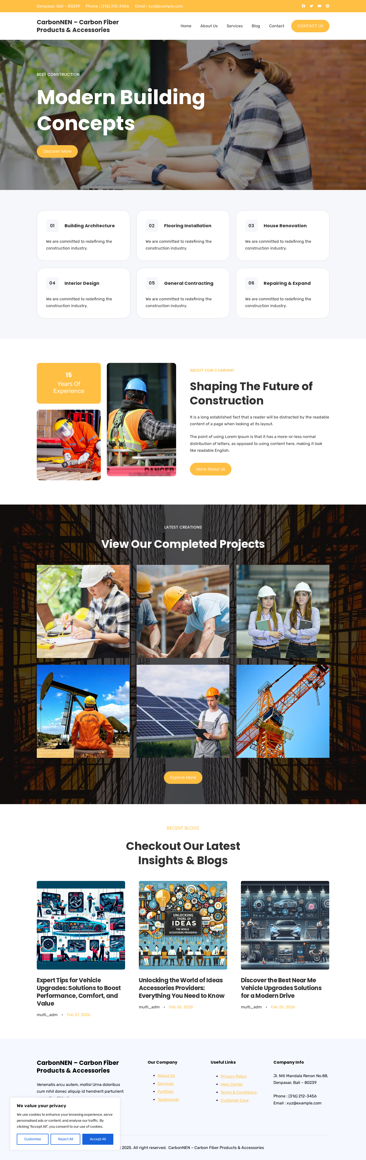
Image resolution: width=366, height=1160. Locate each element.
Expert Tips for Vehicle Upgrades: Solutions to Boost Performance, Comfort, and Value (79, 992)
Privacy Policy (234, 1076)
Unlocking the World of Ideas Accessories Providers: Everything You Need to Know (182, 988)
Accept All (98, 1139)
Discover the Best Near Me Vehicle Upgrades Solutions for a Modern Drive (281, 988)
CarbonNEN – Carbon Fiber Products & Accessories (78, 26)
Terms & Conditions (239, 1092)
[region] (65, 1123)
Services (166, 1083)
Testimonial (168, 1099)
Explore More (183, 777)
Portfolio (165, 1091)
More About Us (210, 469)
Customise (32, 1139)
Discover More (57, 151)
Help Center (232, 1084)
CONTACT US (310, 26)
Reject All (65, 1139)
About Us (166, 1075)
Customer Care (235, 1100)
